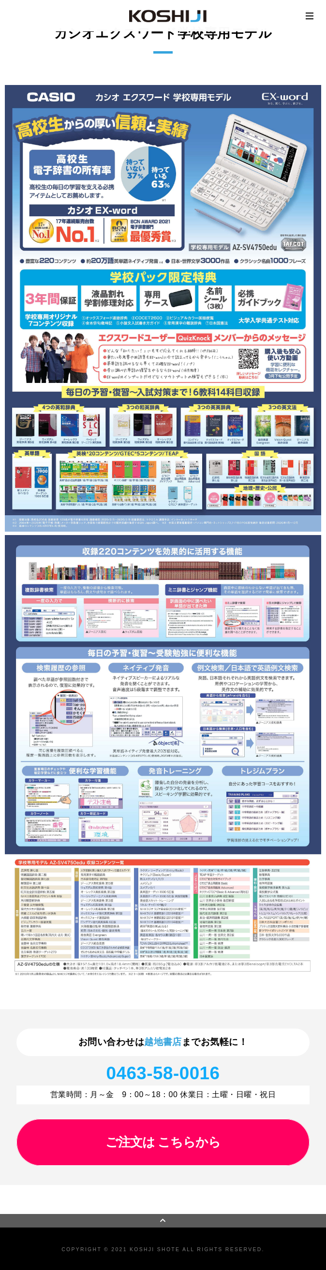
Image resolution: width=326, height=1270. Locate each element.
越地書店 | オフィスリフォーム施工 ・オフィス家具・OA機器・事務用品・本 (168, 16)
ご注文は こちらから (163, 1142)
